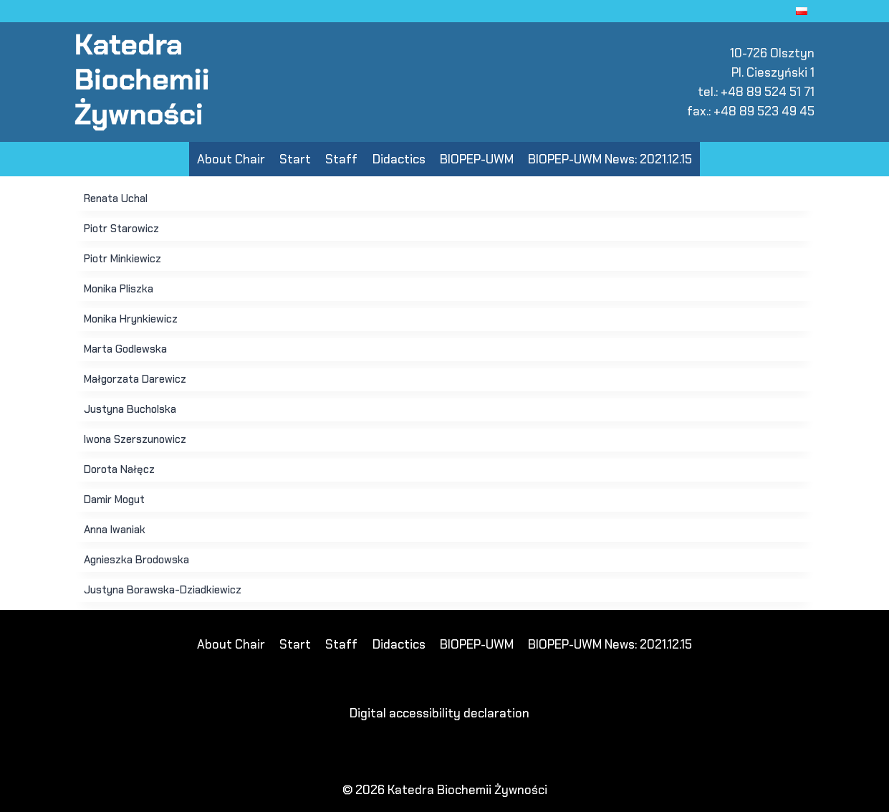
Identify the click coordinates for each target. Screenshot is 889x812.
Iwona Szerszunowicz (135, 439)
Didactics (399, 159)
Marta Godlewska (125, 349)
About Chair (231, 159)
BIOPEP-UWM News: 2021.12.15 (610, 159)
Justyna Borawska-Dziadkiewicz (162, 590)
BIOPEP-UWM (477, 159)
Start (295, 159)
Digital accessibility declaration (439, 713)
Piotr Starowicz (121, 228)
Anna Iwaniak (114, 529)
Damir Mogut (114, 499)
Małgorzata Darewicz (135, 379)
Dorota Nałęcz (119, 469)
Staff (341, 159)
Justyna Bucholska (130, 409)
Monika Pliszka (118, 289)
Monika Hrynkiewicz (131, 319)
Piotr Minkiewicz (122, 259)
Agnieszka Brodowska (136, 560)
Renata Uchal (116, 198)
